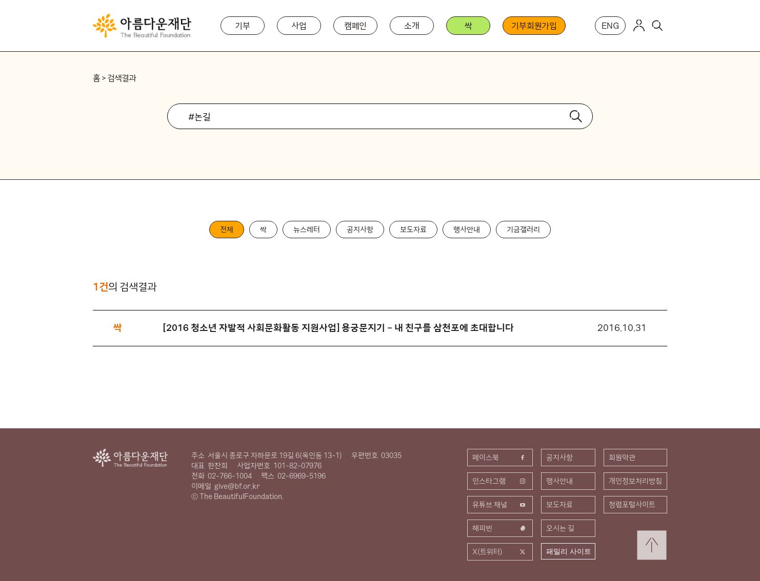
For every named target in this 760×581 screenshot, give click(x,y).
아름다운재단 (130, 458)
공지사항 (360, 229)
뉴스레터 (306, 229)
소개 (411, 25)
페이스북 (500, 457)
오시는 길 (560, 528)
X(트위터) (500, 552)
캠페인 (355, 25)
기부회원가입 (534, 25)
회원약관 (622, 457)
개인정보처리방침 (635, 481)
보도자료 (413, 229)
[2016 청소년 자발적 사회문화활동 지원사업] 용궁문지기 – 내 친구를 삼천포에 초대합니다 (338, 328)
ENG (610, 25)
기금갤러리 (523, 229)
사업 (299, 25)
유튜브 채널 (500, 505)
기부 (242, 25)
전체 (226, 229)
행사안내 (466, 229)
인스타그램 (500, 481)
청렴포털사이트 (632, 504)
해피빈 (500, 528)
